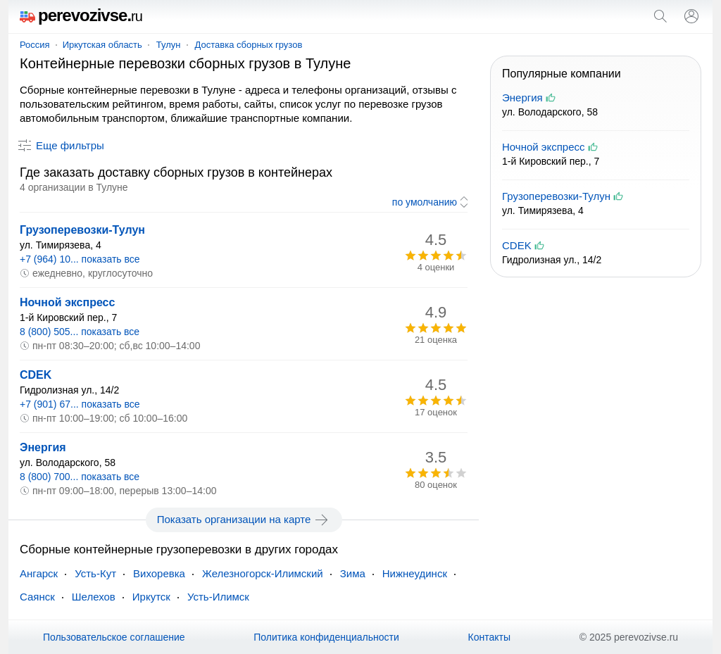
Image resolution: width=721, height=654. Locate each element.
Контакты (489, 637)
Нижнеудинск (414, 573)
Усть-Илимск (218, 597)
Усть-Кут (95, 573)
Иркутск (151, 597)
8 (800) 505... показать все (79, 331)
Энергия (43, 447)
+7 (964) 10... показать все (80, 259)
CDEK (35, 375)
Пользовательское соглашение (114, 637)
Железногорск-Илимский (262, 573)
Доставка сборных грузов (249, 44)
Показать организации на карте (244, 519)
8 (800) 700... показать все (79, 476)
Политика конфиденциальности (326, 637)
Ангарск (39, 573)
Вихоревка (159, 573)
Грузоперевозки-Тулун (82, 230)
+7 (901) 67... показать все (80, 404)
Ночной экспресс (67, 302)
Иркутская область (102, 44)
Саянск (37, 597)
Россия (35, 44)
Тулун (168, 44)
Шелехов (93, 597)
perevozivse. (81, 15)
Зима (352, 573)
